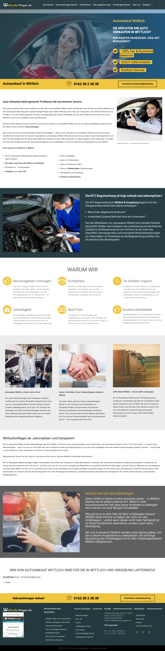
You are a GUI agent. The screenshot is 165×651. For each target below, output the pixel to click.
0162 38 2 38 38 (86, 84)
